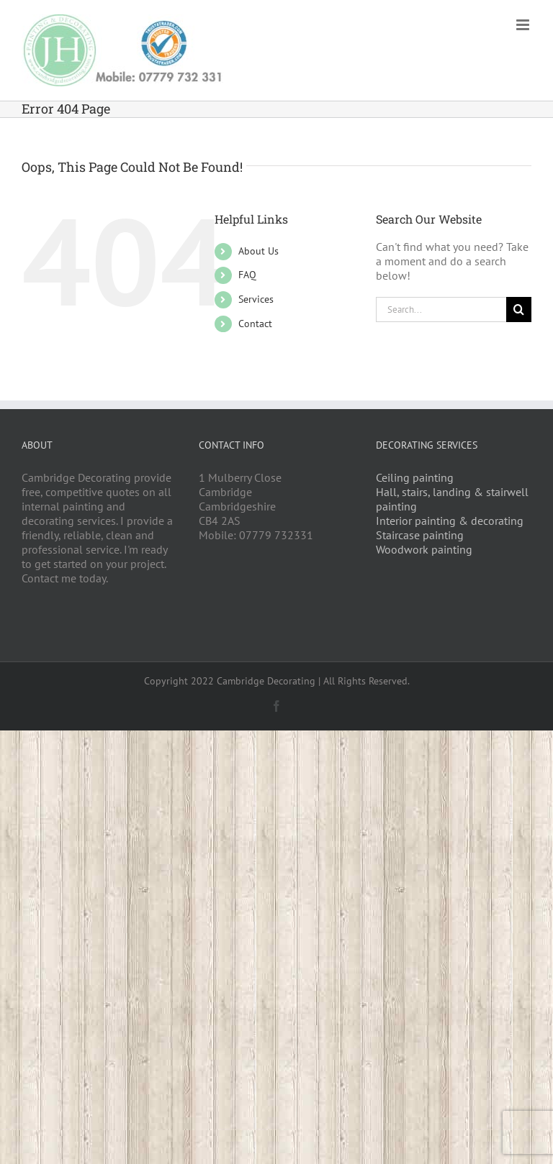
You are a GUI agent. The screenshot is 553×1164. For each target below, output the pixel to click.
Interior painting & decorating (449, 520)
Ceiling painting (415, 477)
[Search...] (441, 309)
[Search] (518, 309)
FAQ (247, 274)
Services (256, 299)
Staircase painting (420, 535)
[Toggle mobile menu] (523, 24)
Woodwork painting (424, 549)
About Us (258, 250)
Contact (255, 323)
